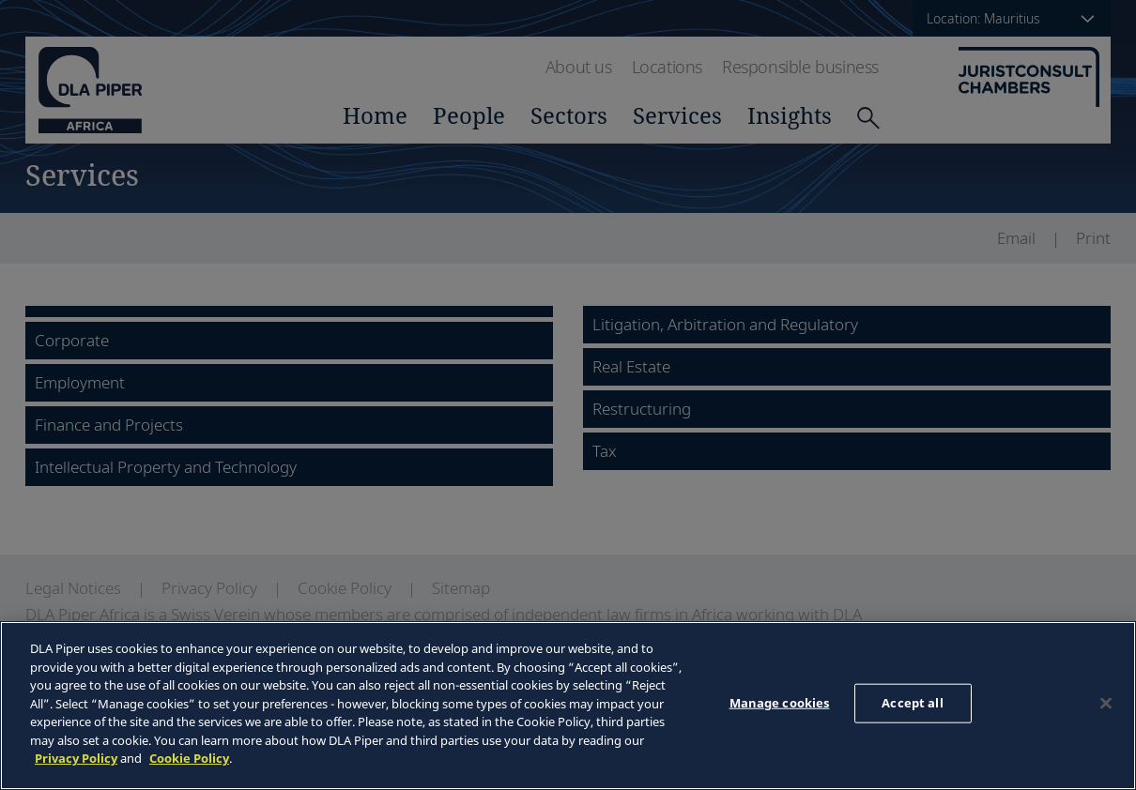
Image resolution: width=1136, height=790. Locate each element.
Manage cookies (779, 702)
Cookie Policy (189, 758)
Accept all (912, 702)
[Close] (1106, 703)
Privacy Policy (76, 758)
